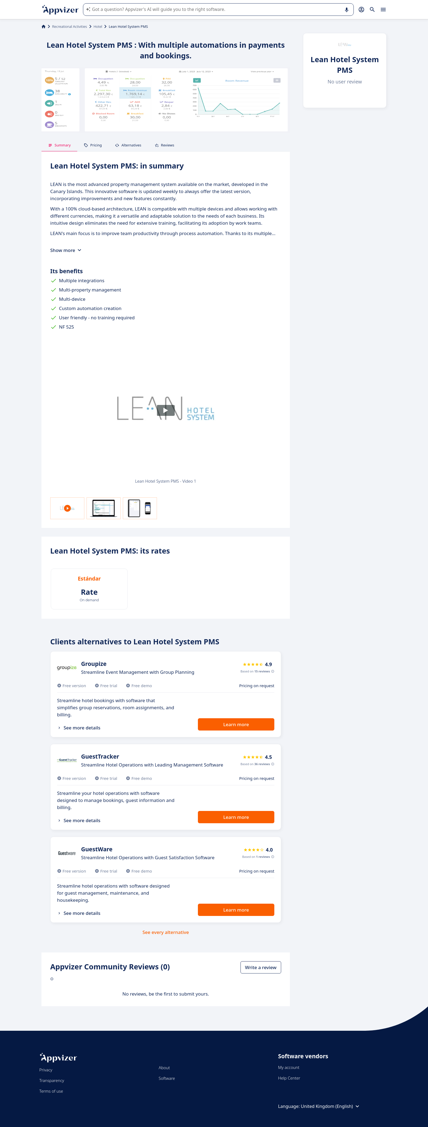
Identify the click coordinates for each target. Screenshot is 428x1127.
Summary (59, 145)
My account (288, 1067)
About (164, 1067)
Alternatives (128, 145)
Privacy (45, 1069)
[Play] (165, 410)
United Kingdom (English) (331, 1106)
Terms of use (51, 1091)
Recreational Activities (69, 26)
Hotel (98, 26)
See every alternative (165, 932)
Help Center (289, 1078)
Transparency (51, 1080)
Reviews (164, 145)
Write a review (261, 967)
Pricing (93, 145)
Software (167, 1078)
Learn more (236, 724)
